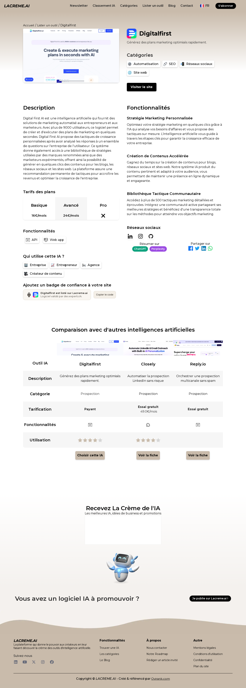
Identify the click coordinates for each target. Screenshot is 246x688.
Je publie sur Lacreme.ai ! (210, 598)
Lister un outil (153, 5)
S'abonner (225, 5)
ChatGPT (140, 248)
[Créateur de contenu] (43, 273)
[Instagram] (140, 236)
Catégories (129, 5)
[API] (32, 239)
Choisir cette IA (90, 455)
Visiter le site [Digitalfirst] (142, 87)
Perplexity (158, 248)
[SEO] (170, 64)
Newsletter (79, 5)
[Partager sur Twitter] (197, 249)
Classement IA (104, 5)
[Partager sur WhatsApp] (210, 249)
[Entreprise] (35, 265)
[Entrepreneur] (64, 265)
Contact (186, 5)
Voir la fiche (148, 455)
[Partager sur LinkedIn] (203, 249)
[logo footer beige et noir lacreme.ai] (25, 640)
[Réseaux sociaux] (197, 64)
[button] (204, 5)
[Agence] (91, 265)
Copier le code (104, 294)
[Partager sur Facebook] (190, 249)
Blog (171, 5)
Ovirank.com (160, 679)
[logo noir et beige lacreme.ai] (17, 5)
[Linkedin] (130, 236)
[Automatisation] (143, 64)
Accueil (28, 25)
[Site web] (138, 72)
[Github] (151, 236)
